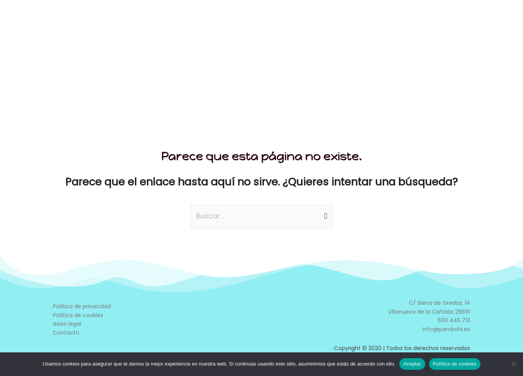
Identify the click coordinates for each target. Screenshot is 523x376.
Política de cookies (78, 315)
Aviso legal (67, 324)
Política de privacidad (82, 307)
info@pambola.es (446, 329)
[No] (513, 364)
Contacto (66, 333)
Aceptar (412, 364)
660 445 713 (454, 320)
